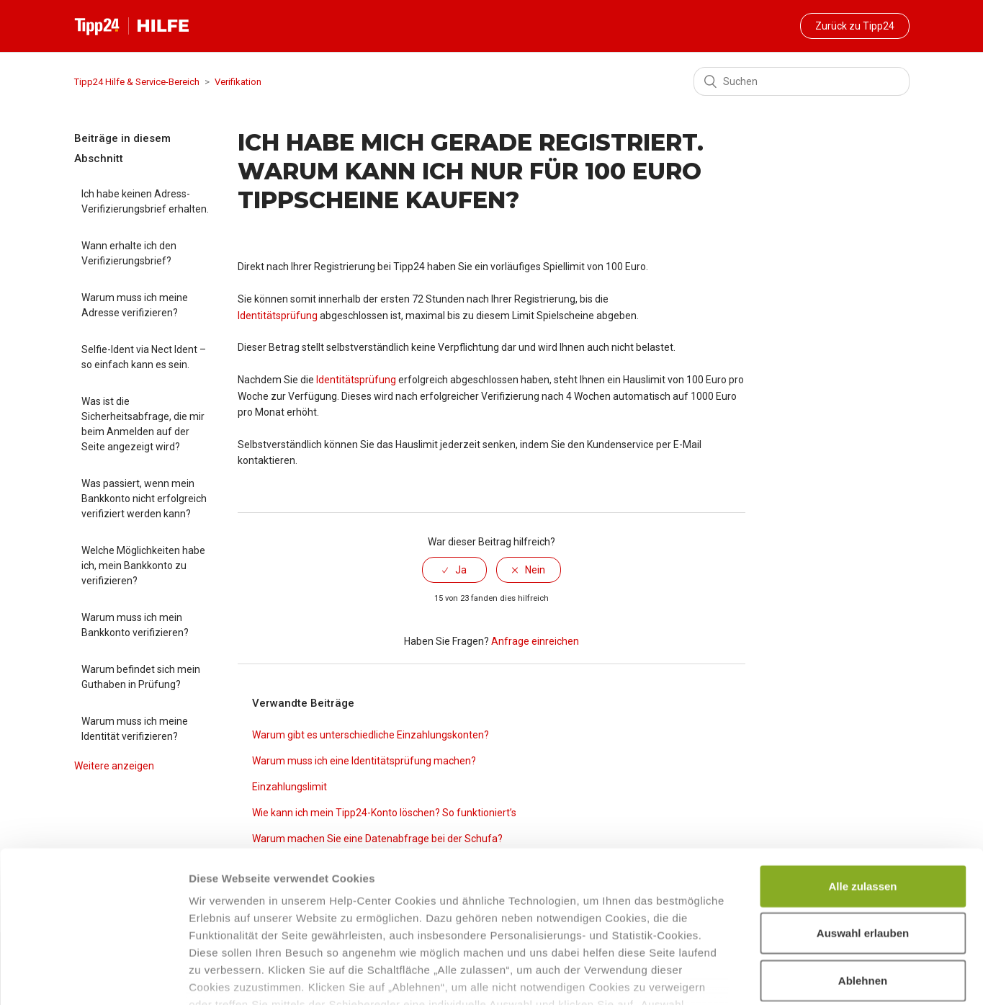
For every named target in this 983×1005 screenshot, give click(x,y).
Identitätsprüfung (278, 315)
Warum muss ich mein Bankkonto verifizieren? (135, 625)
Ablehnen (862, 879)
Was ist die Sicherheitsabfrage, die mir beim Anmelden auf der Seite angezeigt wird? (143, 424)
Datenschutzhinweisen (534, 920)
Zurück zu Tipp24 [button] (854, 26)
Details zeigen (766, 976)
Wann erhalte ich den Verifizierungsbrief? (128, 253)
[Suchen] (802, 81)
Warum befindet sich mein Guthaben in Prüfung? (140, 677)
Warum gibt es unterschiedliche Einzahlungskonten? (370, 735)
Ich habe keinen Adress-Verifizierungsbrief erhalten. (145, 201)
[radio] (454, 570)
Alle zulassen (862, 785)
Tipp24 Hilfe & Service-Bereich (136, 81)
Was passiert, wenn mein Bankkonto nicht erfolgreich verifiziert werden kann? (144, 498)
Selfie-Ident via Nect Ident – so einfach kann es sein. (143, 357)
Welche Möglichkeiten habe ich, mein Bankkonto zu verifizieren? (143, 565)
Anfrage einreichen (535, 641)
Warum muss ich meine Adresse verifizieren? (134, 305)
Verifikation (238, 81)
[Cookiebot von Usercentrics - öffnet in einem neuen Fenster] (93, 977)
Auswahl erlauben (863, 832)
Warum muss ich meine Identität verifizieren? (134, 728)
